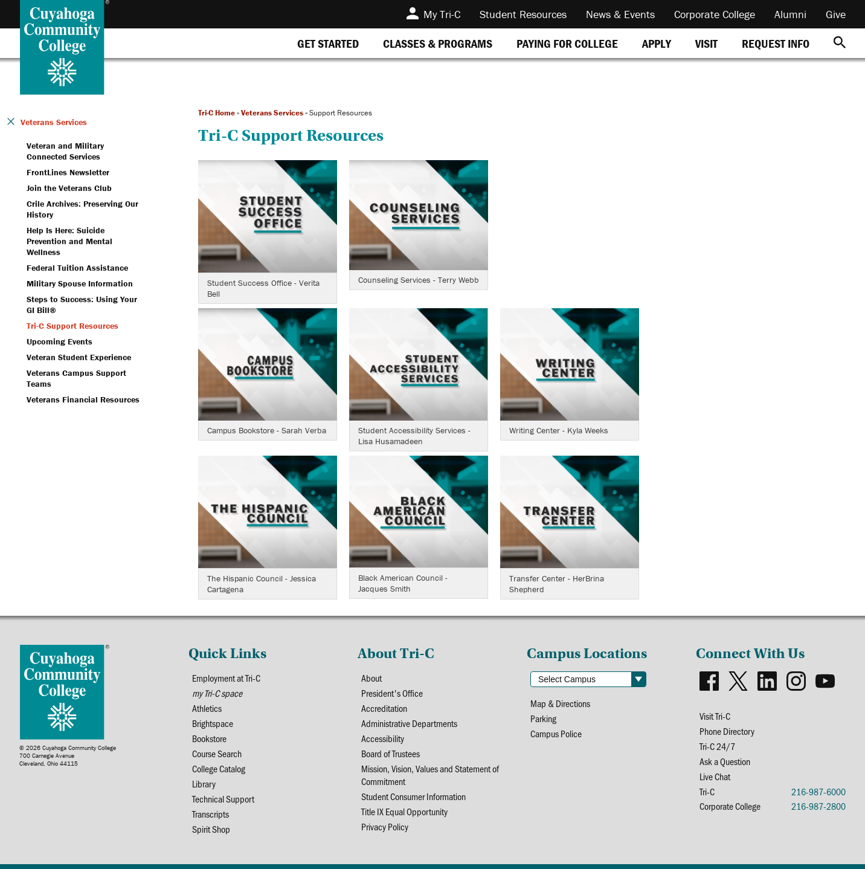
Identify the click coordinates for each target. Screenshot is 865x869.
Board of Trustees (390, 753)
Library (204, 783)
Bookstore (209, 738)
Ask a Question (724, 761)
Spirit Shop (211, 828)
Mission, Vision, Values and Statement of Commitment (430, 774)
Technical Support (223, 798)
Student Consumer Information (413, 796)
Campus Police (556, 733)
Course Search (217, 753)
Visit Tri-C (714, 715)
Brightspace (212, 723)
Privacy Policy (384, 826)
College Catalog (218, 768)
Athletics (207, 708)
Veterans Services (272, 113)
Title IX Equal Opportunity (404, 811)
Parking (543, 718)
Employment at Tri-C (226, 677)
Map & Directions (560, 703)
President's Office (392, 692)
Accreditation (384, 708)
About (371, 677)
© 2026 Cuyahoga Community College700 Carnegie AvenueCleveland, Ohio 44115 (67, 755)
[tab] (328, 43)
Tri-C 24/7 (717, 746)
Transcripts (210, 813)
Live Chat (714, 776)
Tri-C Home (216, 113)
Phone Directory (726, 731)
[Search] (840, 43)
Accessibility (382, 738)
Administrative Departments (409, 723)
